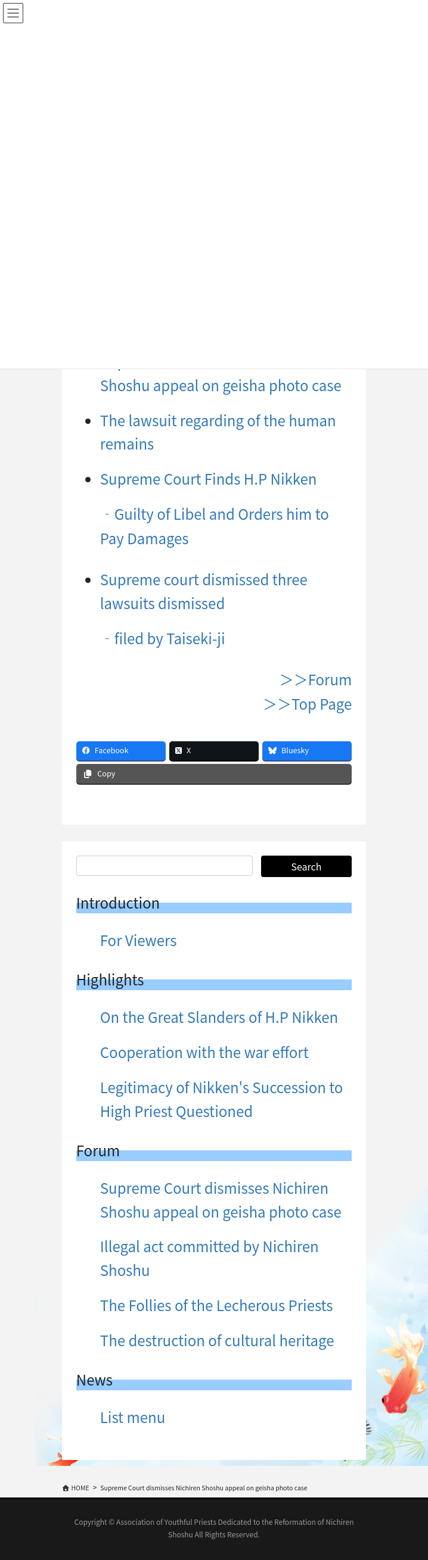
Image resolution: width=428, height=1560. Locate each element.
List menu (132, 1416)
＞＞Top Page (307, 703)
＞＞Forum (316, 679)
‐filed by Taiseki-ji (162, 638)
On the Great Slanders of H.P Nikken (219, 1016)
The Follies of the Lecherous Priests (216, 1304)
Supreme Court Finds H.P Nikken (208, 478)
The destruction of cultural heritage (217, 1340)
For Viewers (138, 939)
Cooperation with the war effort (204, 1051)
